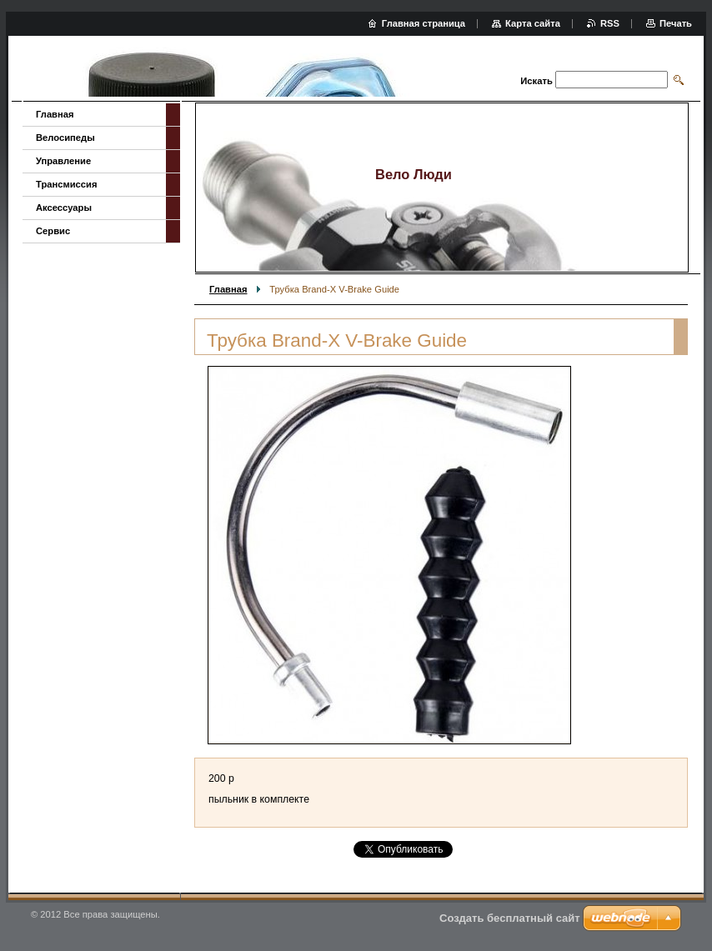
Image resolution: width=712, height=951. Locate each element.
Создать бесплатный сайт (509, 918)
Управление (63, 161)
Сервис (53, 231)
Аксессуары (64, 208)
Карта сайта (532, 23)
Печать (675, 23)
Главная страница (423, 23)
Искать (536, 81)
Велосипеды (65, 138)
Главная (228, 289)
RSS (609, 23)
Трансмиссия (66, 184)
